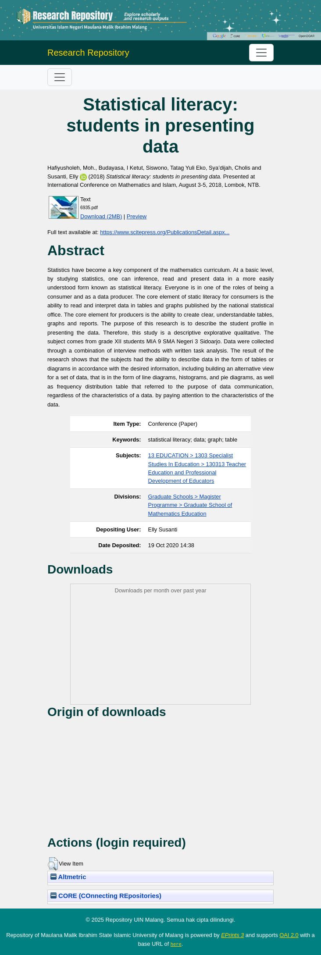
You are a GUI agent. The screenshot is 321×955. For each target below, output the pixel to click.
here (176, 944)
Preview (137, 216)
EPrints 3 (232, 935)
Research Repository (88, 52)
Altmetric (68, 876)
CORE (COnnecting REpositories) (105, 895)
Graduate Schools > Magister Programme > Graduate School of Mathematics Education (190, 505)
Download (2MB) (101, 216)
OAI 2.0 (288, 935)
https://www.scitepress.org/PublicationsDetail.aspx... (164, 232)
